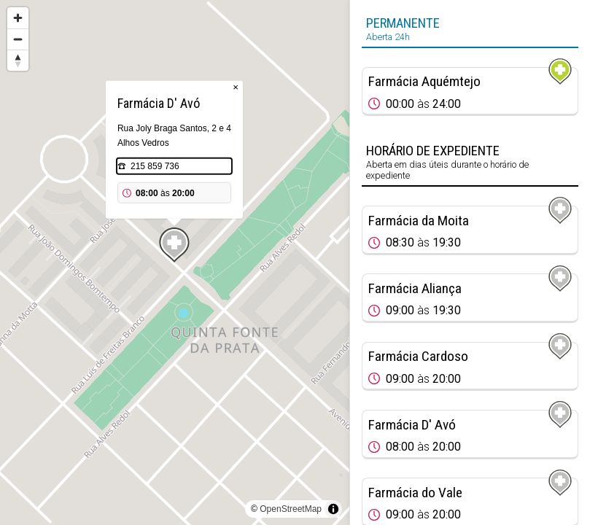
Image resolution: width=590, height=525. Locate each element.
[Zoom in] (17, 17)
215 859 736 (155, 166)
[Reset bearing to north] (17, 60)
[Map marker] (174, 245)
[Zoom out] (17, 39)
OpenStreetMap (291, 509)
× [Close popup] (235, 87)
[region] (174, 262)
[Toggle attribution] (333, 509)
